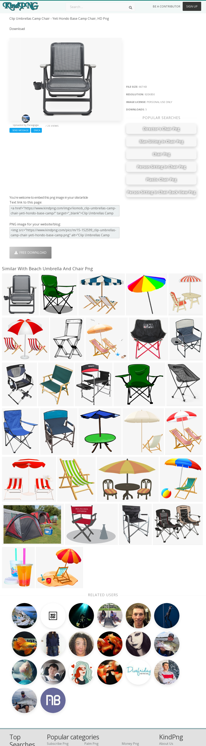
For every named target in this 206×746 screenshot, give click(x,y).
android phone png (24, 716)
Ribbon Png (56, 691)
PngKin (52, 697)
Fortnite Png (93, 708)
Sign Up (192, 6)
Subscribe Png (58, 668)
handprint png (20, 681)
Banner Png (131, 708)
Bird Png (128, 679)
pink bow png (19, 710)
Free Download (30, 252)
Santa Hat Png (58, 679)
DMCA (36, 130)
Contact (165, 673)
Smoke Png (92, 685)
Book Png (129, 697)
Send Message (20, 130)
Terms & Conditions (174, 679)
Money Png (130, 668)
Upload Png (168, 697)
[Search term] (100, 6)
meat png (16, 693)
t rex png (17, 675)
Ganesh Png (131, 702)
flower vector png (23, 687)
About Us (166, 668)
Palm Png (91, 668)
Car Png (128, 673)
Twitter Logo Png (60, 673)
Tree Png (91, 679)
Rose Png (54, 685)
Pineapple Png (133, 685)
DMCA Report (169, 685)
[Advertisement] (65, 163)
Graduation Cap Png (99, 697)
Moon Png (92, 691)
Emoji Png (129, 691)
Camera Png (93, 673)
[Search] (131, 7)
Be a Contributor (166, 6)
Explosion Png (95, 702)
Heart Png (54, 708)
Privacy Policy (169, 691)
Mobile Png (55, 702)
